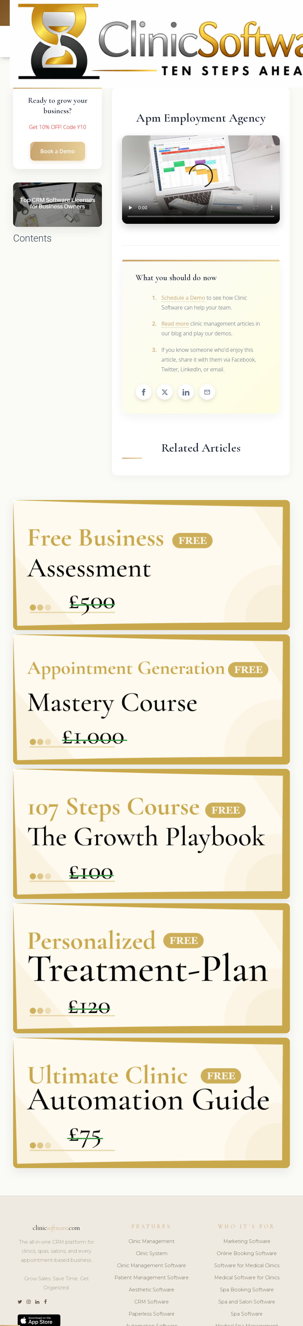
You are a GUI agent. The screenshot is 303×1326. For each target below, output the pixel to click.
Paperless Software (151, 1314)
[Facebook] (45, 1302)
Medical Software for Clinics (246, 1278)
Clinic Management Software (151, 1265)
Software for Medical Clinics (246, 1265)
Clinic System (151, 1253)
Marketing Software (246, 1242)
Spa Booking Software (247, 1290)
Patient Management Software (151, 1278)
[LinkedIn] (37, 1302)
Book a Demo (57, 151)
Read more (175, 324)
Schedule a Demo (183, 297)
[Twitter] (19, 1302)
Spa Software (247, 1314)
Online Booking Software (247, 1253)
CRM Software (151, 1302)
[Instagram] (29, 1302)
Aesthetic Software (151, 1290)
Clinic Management (151, 1242)
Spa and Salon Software (246, 1302)
